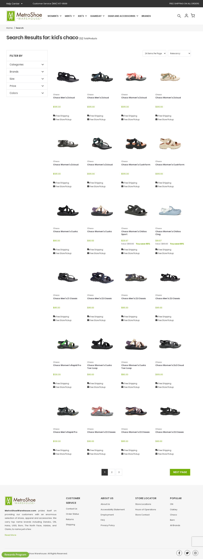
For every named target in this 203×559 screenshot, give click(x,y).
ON (171, 505)
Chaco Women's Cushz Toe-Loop (100, 367)
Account (184, 16)
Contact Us (71, 505)
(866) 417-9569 (50, 3)
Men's (68, 16)
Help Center (14, 3)
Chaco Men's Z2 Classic (101, 298)
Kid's (81, 16)
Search (175, 16)
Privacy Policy (108, 526)
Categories (16, 64)
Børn (172, 521)
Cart (192, 16)
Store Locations (143, 505)
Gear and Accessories (121, 16)
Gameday (96, 16)
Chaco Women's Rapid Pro (66, 367)
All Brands (175, 526)
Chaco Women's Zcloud (135, 97)
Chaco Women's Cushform (130, 166)
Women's (53, 16)
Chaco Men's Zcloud (65, 97)
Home (9, 27)
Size (12, 79)
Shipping (70, 521)
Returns (70, 516)
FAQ (103, 521)
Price (13, 86)
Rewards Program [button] (15, 554)
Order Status (72, 511)
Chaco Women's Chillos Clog (169, 233)
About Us (105, 505)
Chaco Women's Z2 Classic (98, 434)
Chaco (173, 516)
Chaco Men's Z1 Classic (66, 298)
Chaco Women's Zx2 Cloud (167, 367)
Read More (11, 535)
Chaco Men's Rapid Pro (66, 432)
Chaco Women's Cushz (66, 231)
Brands (146, 16)
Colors (14, 93)
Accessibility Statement (113, 511)
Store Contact (142, 516)
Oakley (173, 511)
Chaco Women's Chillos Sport (135, 233)
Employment (107, 516)
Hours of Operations (145, 511)
